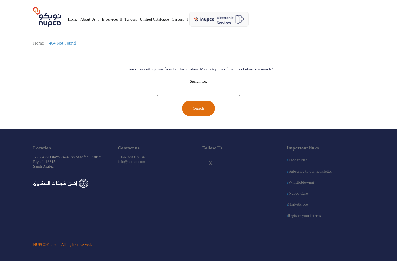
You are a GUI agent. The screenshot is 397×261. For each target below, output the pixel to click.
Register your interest (304, 215)
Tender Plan (297, 160)
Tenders (131, 19)
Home (72, 19)
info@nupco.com (131, 161)
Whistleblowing (300, 182)
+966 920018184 (131, 157)
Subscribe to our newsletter (309, 171)
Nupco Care (297, 193)
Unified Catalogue (154, 19)
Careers (178, 19)
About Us (88, 19)
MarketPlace (297, 204)
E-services (110, 19)
